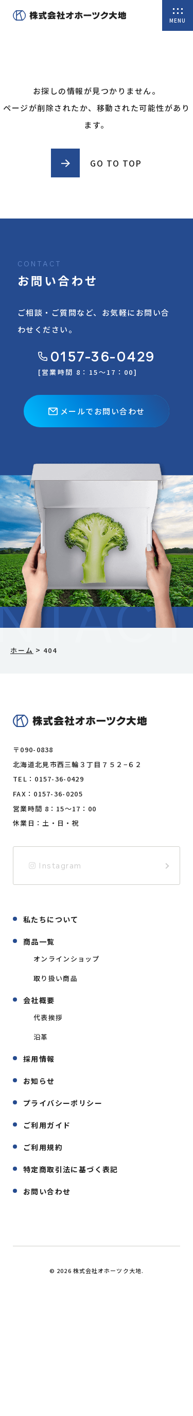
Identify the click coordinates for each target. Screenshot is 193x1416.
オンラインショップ (66, 959)
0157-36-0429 (96, 356)
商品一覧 (39, 941)
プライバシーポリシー (62, 1103)
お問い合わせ (47, 1191)
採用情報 (39, 1059)
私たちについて (51, 919)
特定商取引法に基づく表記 (70, 1169)
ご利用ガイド (47, 1125)
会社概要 (39, 1000)
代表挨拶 (48, 1017)
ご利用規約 (43, 1147)
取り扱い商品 (55, 978)
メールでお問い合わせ (96, 411)
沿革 (40, 1037)
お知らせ (39, 1081)
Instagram (55, 865)
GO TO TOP (116, 163)
